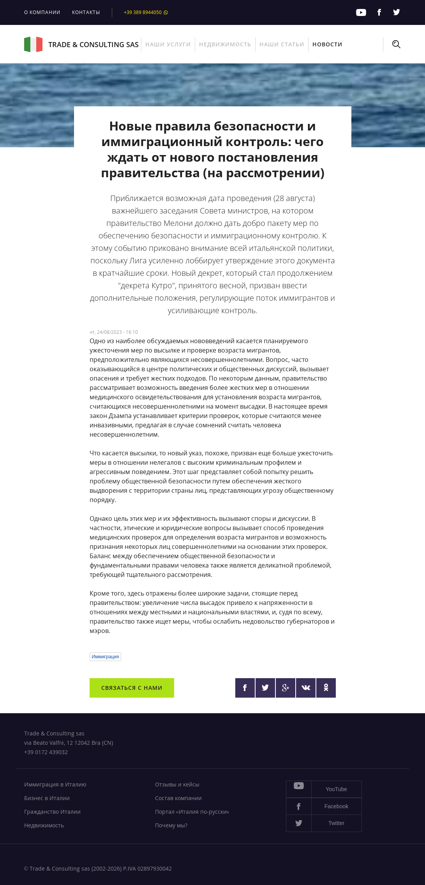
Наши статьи (281, 44)
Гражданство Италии (52, 811)
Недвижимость (225, 44)
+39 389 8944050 (146, 12)
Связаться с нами (131, 687)
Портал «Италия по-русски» (192, 811)
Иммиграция (105, 656)
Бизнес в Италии (47, 798)
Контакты (86, 12)
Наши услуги (168, 44)
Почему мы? (171, 825)
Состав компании (178, 798)
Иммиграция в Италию (55, 784)
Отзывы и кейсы (177, 784)
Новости (327, 44)
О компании (42, 12)
